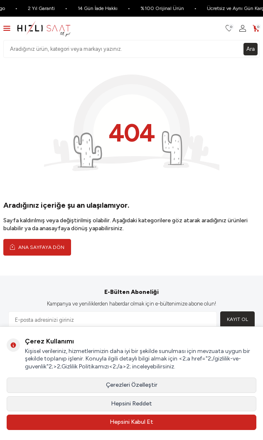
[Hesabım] (242, 28)
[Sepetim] (256, 28)
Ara (250, 49)
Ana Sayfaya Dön (37, 247)
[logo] (44, 28)
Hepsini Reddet (131, 403)
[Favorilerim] (229, 28)
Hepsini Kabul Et (131, 421)
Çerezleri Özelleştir (131, 384)
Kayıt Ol (237, 319)
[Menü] (6, 28)
